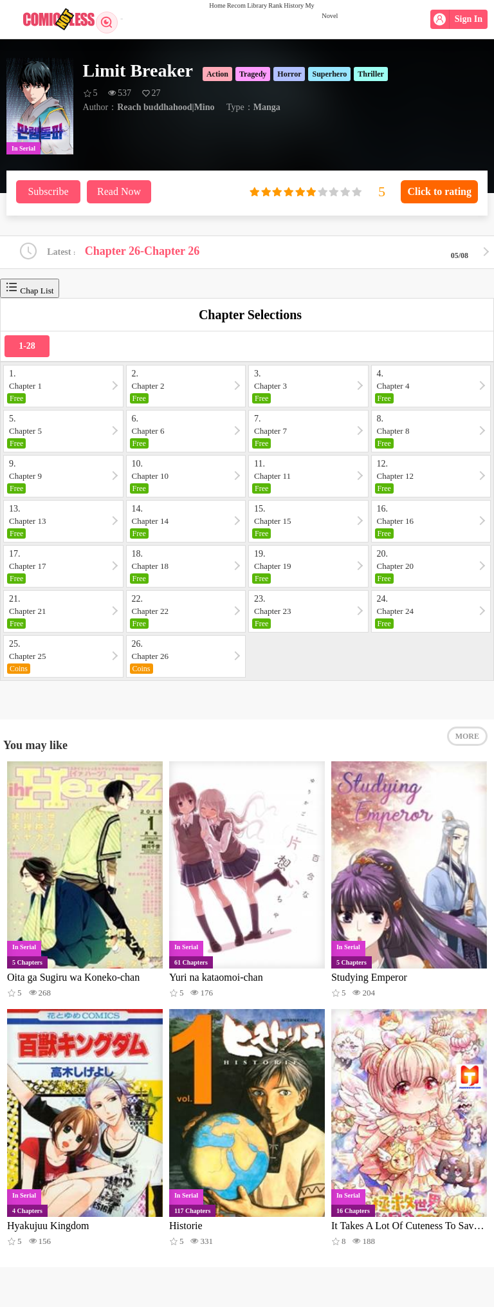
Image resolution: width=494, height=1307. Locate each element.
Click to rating (439, 191)
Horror (289, 74)
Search (114, 19)
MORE (467, 750)
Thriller (371, 74)
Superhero (329, 74)
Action (217, 74)
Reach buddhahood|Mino (165, 107)
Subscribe (48, 191)
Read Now (119, 191)
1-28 (27, 350)
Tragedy (252, 74)
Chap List (29, 292)
